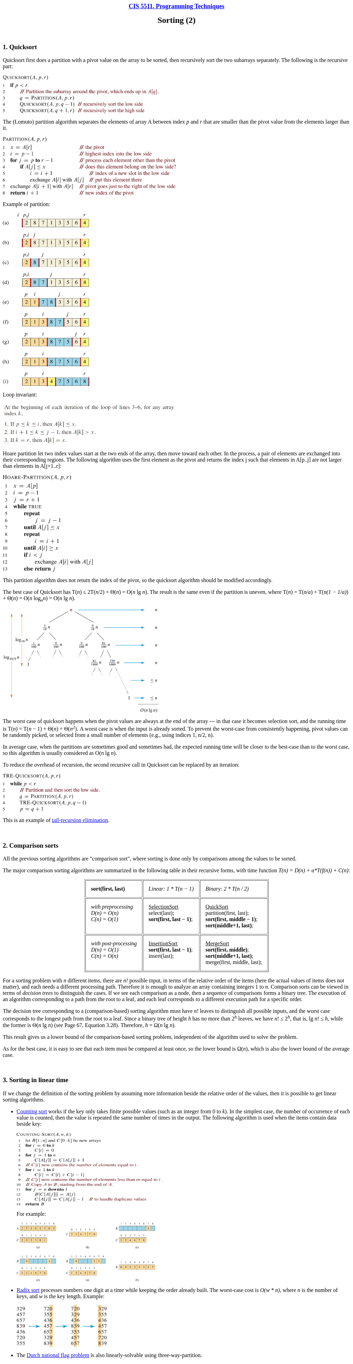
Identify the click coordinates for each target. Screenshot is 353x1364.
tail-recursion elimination (80, 820)
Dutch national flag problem (58, 1355)
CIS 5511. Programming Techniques (177, 6)
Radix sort (28, 1290)
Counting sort (32, 1111)
